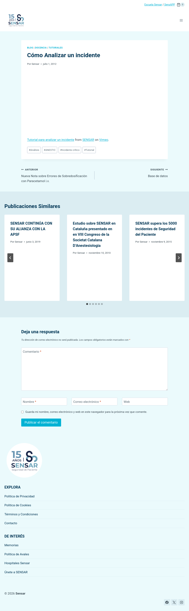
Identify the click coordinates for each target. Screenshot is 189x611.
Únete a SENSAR (16, 572)
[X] (174, 602)
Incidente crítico (70, 149)
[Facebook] (167, 602)
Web (127, 402)
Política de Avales (16, 554)
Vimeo (103, 140)
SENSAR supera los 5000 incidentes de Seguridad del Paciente (156, 229)
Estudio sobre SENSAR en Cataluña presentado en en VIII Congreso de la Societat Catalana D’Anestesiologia (94, 234)
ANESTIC (49, 149)
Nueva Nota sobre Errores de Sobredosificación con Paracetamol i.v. (56, 175)
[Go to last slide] (10, 257)
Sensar (35, 63)
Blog (30, 47)
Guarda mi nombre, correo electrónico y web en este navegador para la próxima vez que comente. (86, 412)
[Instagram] (181, 602)
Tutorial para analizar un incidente (50, 140)
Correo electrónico (87, 402)
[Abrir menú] (181, 20)
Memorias (11, 545)
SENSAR (88, 140)
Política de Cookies (17, 505)
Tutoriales (56, 47)
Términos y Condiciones (21, 514)
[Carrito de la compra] (181, 5)
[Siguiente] (179, 257)
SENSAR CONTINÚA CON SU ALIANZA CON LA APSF (31, 229)
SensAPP (169, 4)
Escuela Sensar (153, 4)
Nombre (29, 402)
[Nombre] (44, 402)
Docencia (41, 47)
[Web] (145, 402)
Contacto (10, 523)
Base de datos (133, 172)
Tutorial (89, 149)
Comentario (32, 351)
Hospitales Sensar (17, 563)
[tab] (87, 304)
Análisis (34, 149)
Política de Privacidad (19, 496)
